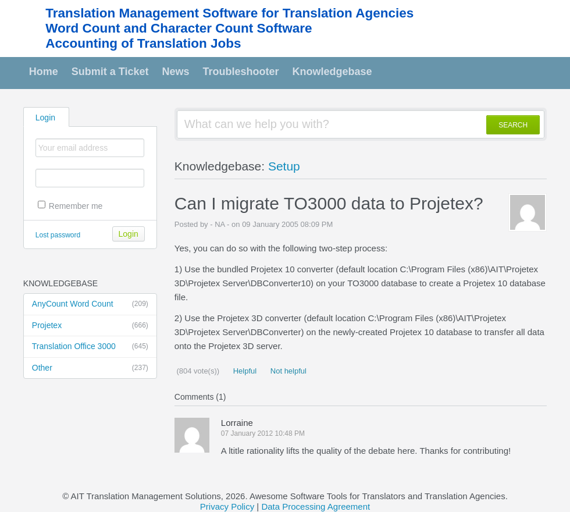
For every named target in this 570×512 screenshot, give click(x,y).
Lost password (57, 235)
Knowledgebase (332, 71)
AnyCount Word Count (90, 304)
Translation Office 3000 (90, 347)
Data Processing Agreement (315, 506)
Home (43, 71)
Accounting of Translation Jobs (143, 43)
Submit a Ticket (110, 71)
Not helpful (287, 371)
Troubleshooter (241, 71)
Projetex (90, 326)
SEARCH (513, 125)
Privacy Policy (227, 506)
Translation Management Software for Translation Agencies (229, 13)
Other (90, 368)
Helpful (243, 371)
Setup (284, 166)
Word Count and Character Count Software (178, 28)
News (176, 71)
